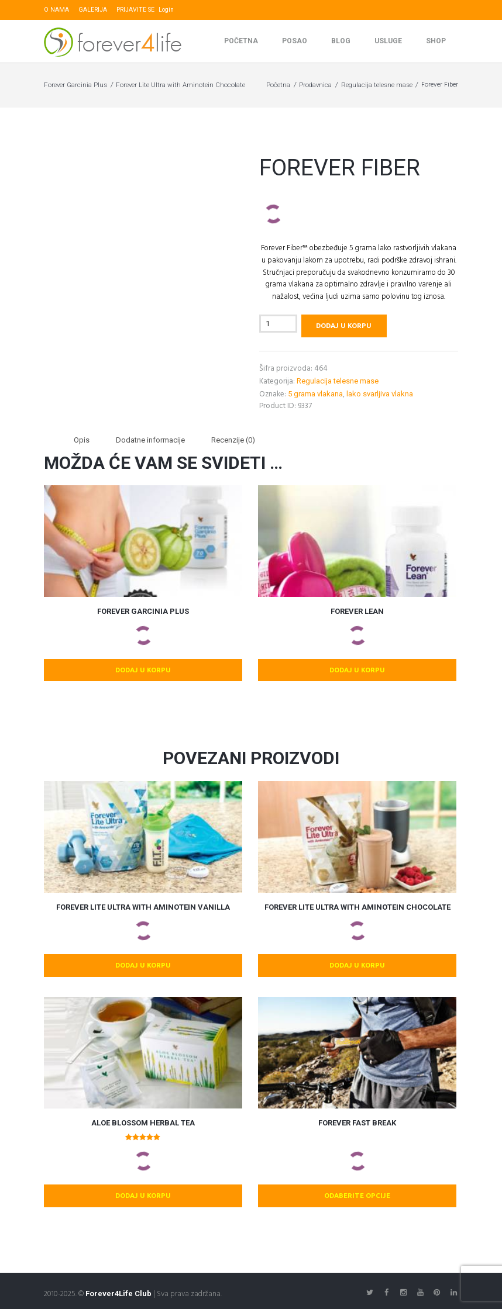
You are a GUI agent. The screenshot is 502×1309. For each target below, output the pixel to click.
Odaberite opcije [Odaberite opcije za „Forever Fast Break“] (357, 1195)
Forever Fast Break (357, 1122)
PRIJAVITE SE (135, 9)
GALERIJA (92, 9)
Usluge (388, 41)
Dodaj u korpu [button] (143, 670)
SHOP (436, 41)
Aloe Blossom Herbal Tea (143, 1122)
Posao (294, 41)
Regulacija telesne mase (376, 85)
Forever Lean (357, 611)
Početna (241, 41)
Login (166, 9)
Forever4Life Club (118, 1293)
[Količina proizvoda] (278, 324)
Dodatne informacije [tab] (150, 440)
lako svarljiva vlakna (379, 393)
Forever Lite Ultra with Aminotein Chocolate (180, 85)
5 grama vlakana (315, 393)
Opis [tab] (82, 440)
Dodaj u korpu (344, 326)
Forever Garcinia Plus (75, 85)
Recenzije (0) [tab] (233, 440)
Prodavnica (315, 85)
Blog (340, 41)
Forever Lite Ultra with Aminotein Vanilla (143, 907)
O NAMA (56, 9)
